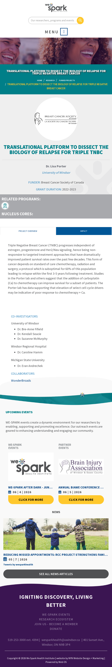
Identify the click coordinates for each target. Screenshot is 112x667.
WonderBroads (21, 380)
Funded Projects (67, 80)
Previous (6, 540)
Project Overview (28, 231)
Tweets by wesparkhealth (18, 564)
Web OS (62, 662)
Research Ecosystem (56, 619)
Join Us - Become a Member (56, 624)
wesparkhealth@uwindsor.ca (61, 640)
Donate (56, 629)
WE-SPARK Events (56, 614)
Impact (83, 231)
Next (105, 540)
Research (50, 80)
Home (39, 80)
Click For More (31, 500)
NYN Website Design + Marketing (86, 658)
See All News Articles (56, 574)
